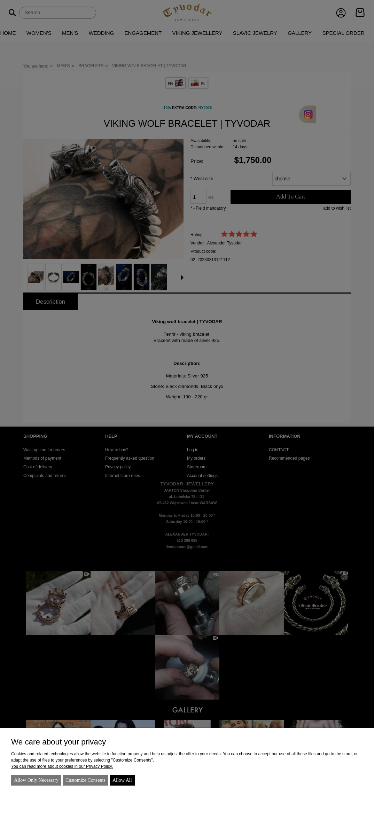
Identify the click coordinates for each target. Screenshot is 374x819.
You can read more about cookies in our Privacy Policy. (62, 766)
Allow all (122, 780)
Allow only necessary (36, 780)
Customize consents (85, 780)
